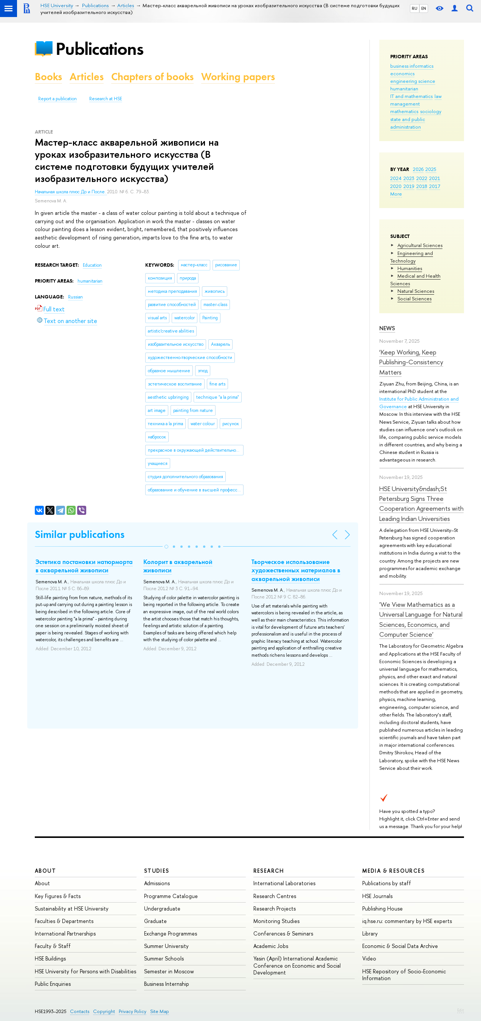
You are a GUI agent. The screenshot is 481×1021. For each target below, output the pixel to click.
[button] (166, 546)
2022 (421, 178)
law (438, 96)
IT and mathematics (411, 96)
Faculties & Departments (64, 921)
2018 (421, 186)
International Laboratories (284, 883)
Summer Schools (164, 958)
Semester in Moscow (169, 971)
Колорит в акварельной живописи (178, 566)
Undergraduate (162, 908)
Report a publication (57, 99)
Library (370, 933)
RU (414, 8)
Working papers (238, 76)
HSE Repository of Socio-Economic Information (404, 975)
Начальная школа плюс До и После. (71, 192)
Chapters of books (152, 76)
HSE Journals (377, 896)
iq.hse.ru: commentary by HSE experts (407, 921)
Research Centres (274, 896)
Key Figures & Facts (58, 896)
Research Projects (274, 908)
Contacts (79, 1011)
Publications (99, 48)
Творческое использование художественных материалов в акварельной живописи (295, 570)
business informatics (411, 65)
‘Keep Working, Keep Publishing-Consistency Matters (411, 362)
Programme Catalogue (171, 896)
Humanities (409, 268)
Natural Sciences (415, 290)
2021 (434, 178)
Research (268, 870)
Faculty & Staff (53, 946)
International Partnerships (65, 933)
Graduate (155, 921)
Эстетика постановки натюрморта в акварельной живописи (84, 566)
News (387, 328)
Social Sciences (414, 298)
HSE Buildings (50, 958)
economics (402, 73)
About (45, 870)
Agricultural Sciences (419, 245)
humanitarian (404, 88)
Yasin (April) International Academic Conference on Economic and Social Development (297, 965)
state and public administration (407, 123)
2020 (396, 186)
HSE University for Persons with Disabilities (85, 971)
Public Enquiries (53, 983)
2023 (408, 178)
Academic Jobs (270, 946)
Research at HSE (105, 99)
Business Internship (166, 983)
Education (92, 265)
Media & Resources (393, 870)
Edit (460, 1010)
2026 (418, 169)
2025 (430, 169)
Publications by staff (386, 883)
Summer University (166, 946)
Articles (87, 76)
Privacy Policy (132, 1011)
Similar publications (79, 534)
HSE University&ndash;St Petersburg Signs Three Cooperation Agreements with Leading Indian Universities (421, 503)
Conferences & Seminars (283, 933)
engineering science (412, 81)
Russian (75, 297)
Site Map (159, 1011)
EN (423, 8)
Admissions (157, 883)
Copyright (104, 1011)
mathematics (404, 111)
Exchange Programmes (170, 933)
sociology (430, 111)
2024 (396, 178)
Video (369, 958)
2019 (408, 186)
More (396, 193)
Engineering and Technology (411, 257)
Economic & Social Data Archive (400, 946)
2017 (434, 186)
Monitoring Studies (276, 921)
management (405, 103)
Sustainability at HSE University (72, 908)
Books (48, 76)
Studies (156, 870)
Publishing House (382, 908)
